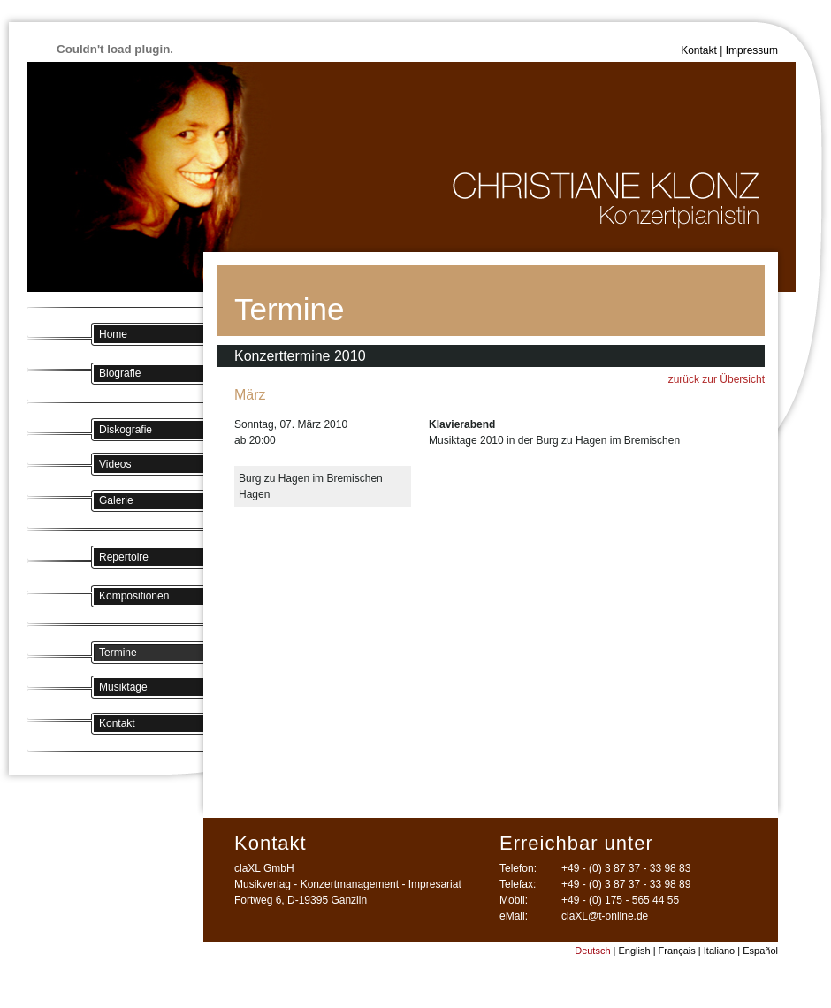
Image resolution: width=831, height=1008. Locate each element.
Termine (118, 652)
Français (677, 950)
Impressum (752, 50)
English (635, 950)
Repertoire (124, 557)
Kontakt (699, 50)
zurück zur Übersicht (716, 379)
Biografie (120, 373)
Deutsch (592, 950)
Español (760, 950)
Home (113, 334)
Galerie (116, 500)
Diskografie (125, 430)
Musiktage (123, 687)
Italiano (719, 950)
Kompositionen (134, 596)
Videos (115, 464)
